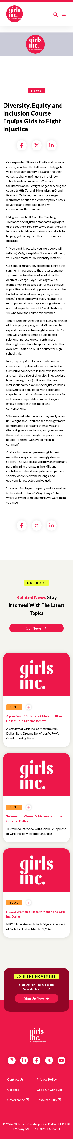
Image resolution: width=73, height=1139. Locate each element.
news (36, 90)
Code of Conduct (49, 1089)
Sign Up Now (34, 998)
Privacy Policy (47, 1079)
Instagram (12, 1060)
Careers (13, 1089)
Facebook (36, 1060)
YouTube (61, 1060)
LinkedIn (24, 1060)
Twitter (49, 1060)
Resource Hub (47, 1100)
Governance (16, 1100)
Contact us (15, 1079)
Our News (36, 628)
